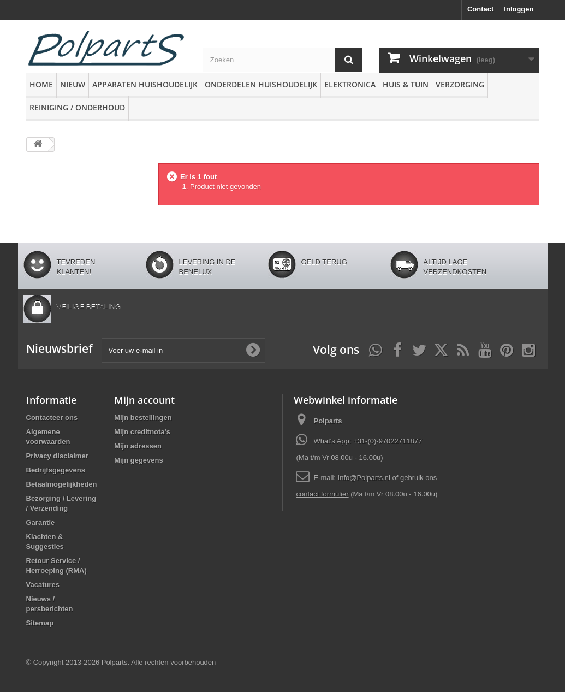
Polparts (327, 421)
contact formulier (322, 494)
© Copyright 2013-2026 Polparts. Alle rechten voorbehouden (121, 662)
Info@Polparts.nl (365, 478)
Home (41, 84)
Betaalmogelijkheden (61, 484)
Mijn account (144, 399)
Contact (480, 9)
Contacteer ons (52, 417)
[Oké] (253, 350)
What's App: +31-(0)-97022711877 (367, 441)
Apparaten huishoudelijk (145, 84)
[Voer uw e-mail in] (183, 350)
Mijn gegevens (138, 460)
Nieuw (72, 84)
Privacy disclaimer (57, 456)
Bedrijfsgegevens (55, 470)
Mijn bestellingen (142, 417)
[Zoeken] (348, 60)
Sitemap (40, 623)
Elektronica (350, 84)
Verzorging (460, 84)
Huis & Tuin (406, 84)
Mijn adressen (138, 446)
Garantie (40, 522)
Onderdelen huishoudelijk (261, 84)
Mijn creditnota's (142, 432)
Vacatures (43, 585)
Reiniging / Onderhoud (77, 107)
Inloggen (518, 9)
